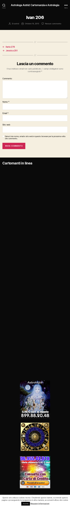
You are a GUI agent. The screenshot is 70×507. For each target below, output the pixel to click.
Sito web (6, 125)
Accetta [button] (25, 504)
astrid (16, 23)
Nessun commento (53, 23)
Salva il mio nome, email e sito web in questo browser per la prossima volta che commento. (35, 137)
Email (5, 113)
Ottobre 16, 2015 (32, 23)
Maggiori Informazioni (39, 503)
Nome (5, 102)
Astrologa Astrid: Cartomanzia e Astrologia (35, 5)
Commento (7, 79)
